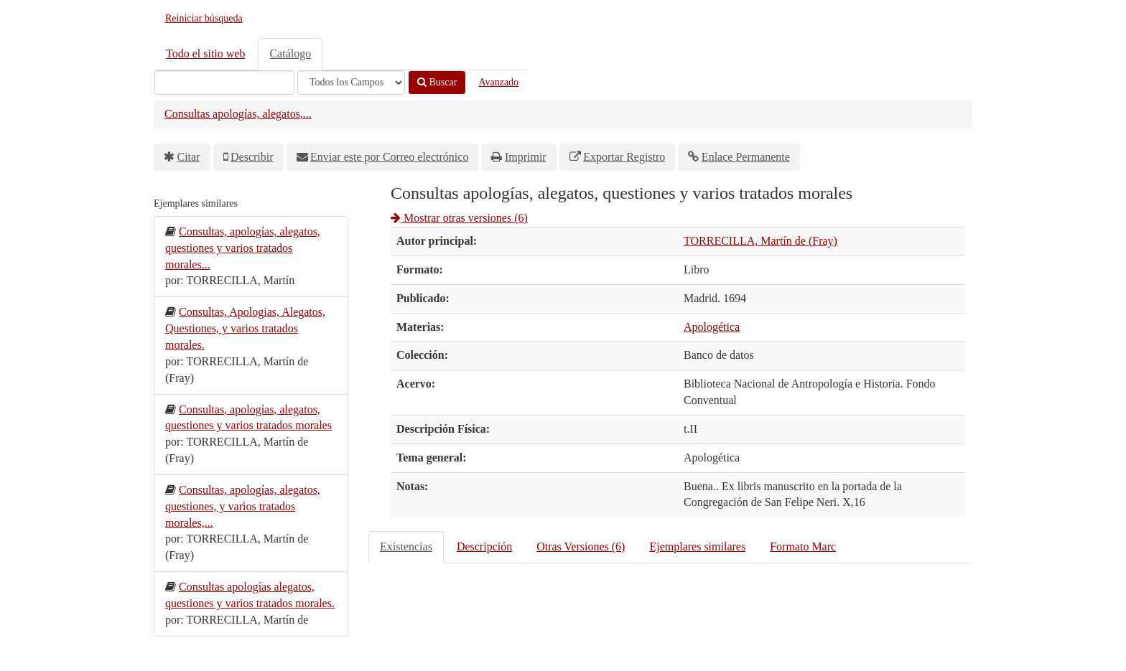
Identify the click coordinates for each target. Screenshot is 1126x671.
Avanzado (498, 82)
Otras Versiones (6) (580, 546)
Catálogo (290, 53)
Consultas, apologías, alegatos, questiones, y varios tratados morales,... (242, 506)
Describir (252, 157)
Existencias (406, 546)
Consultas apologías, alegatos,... (238, 114)
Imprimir (525, 157)
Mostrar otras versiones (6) (459, 218)
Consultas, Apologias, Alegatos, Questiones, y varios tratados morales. (245, 328)
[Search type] (351, 82)
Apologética (712, 327)
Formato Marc (803, 546)
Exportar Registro (624, 157)
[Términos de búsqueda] (224, 82)
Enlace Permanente (746, 157)
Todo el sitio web (205, 53)
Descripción (484, 546)
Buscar (437, 82)
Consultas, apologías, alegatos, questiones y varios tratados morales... (242, 248)
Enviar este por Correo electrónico (389, 157)
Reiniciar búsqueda (204, 18)
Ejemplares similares (697, 546)
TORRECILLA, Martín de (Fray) (760, 241)
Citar (188, 157)
